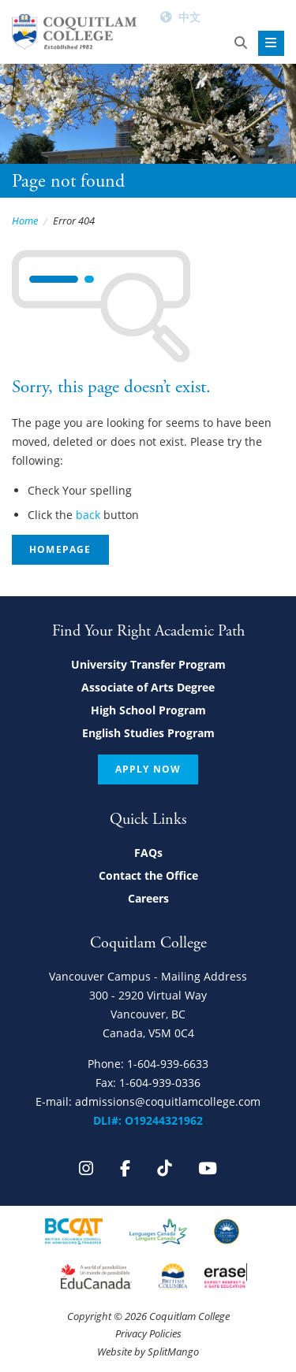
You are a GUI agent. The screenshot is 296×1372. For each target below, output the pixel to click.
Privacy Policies (148, 1333)
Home (25, 220)
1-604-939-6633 (167, 1063)
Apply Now (148, 769)
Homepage (60, 549)
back (88, 514)
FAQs (148, 852)
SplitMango (173, 1351)
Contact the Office (148, 875)
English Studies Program (148, 732)
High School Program (148, 710)
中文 (189, 16)
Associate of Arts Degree (148, 687)
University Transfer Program (148, 664)
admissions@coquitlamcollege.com (167, 1101)
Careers (148, 898)
